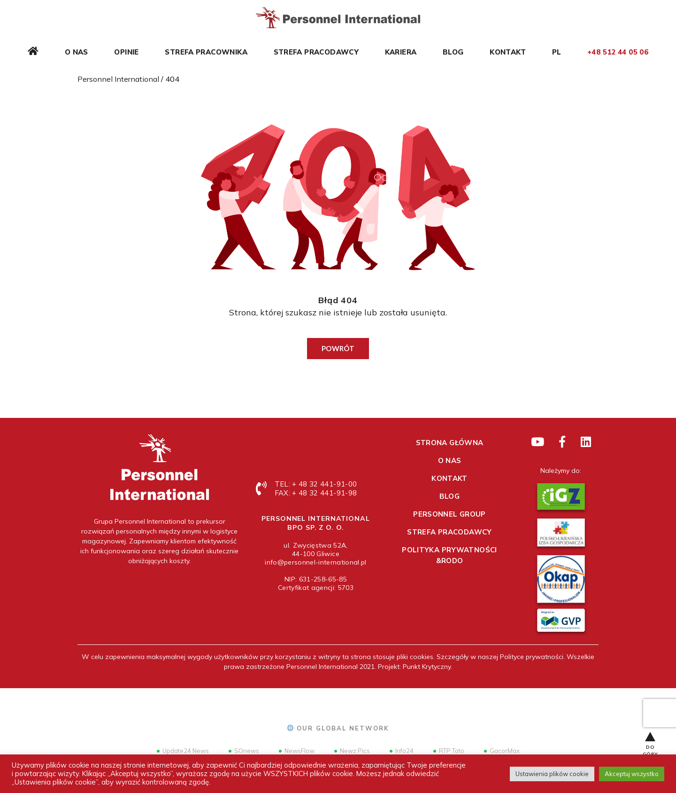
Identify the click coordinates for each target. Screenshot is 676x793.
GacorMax (502, 750)
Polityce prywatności (531, 656)
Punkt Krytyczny (427, 666)
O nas (76, 51)
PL (556, 51)
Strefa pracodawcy (316, 51)
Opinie (126, 51)
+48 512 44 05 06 (617, 51)
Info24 (402, 750)
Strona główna (450, 442)
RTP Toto (448, 750)
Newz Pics (352, 750)
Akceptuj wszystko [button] (632, 773)
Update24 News (183, 750)
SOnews (244, 750)
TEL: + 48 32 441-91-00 (316, 483)
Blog (453, 51)
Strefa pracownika (206, 51)
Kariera (401, 51)
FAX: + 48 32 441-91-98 (316, 492)
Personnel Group (449, 514)
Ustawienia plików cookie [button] (552, 773)
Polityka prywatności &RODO (449, 555)
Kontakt (508, 51)
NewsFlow (297, 750)
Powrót (338, 348)
